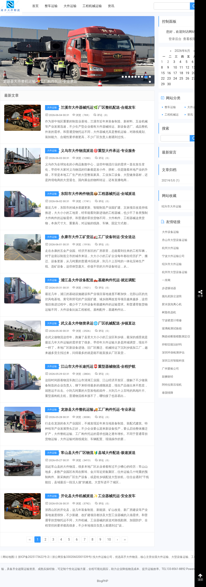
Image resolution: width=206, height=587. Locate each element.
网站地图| (8, 556)
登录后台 (175, 39)
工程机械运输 (92, 6)
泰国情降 (167, 392)
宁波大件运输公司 (173, 256)
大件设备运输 (170, 232)
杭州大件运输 (170, 248)
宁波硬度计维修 (172, 320)
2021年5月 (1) (170, 180)
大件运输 (70, 6)
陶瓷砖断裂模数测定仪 (176, 336)
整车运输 (51, 6)
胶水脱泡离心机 (172, 304)
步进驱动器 (169, 288)
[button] (123, 77)
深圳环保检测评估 (173, 352)
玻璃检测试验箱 (172, 328)
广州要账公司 (170, 368)
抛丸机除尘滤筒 (172, 296)
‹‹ (30, 539)
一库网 (166, 280)
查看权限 (189, 39)
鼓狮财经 (167, 376)
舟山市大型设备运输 (174, 240)
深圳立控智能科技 (173, 360)
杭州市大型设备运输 (174, 272)
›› (125, 539)
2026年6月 (182, 51)
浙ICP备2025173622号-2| (34, 556)
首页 (35, 6)
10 (109, 539)
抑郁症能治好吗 (172, 344)
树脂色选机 (169, 312)
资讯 (111, 6)
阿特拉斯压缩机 (172, 384)
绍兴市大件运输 (171, 206)
